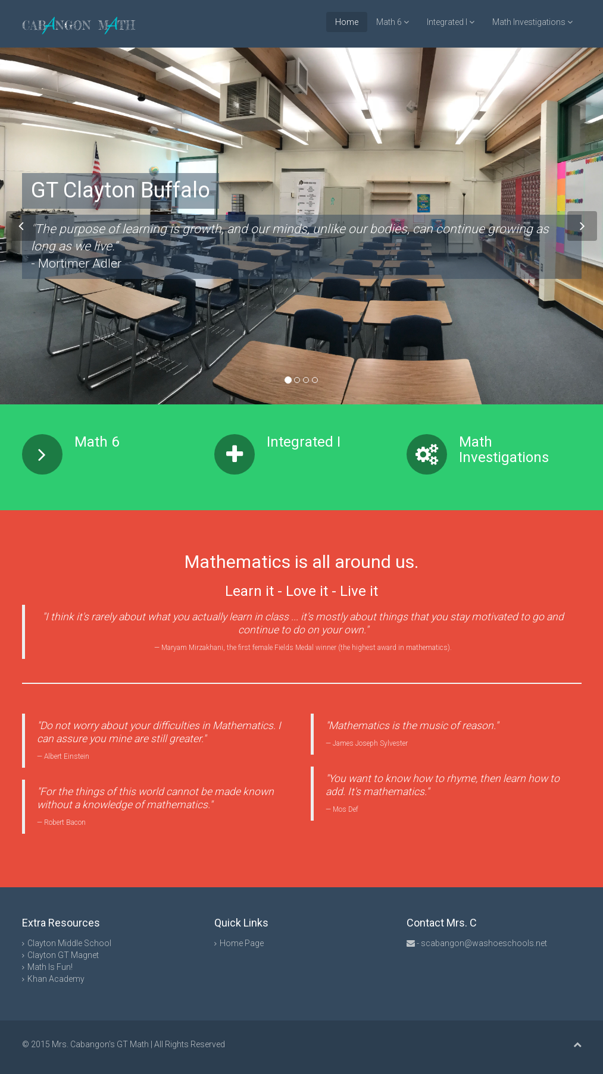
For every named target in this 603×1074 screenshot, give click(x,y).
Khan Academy (56, 979)
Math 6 (392, 22)
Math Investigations (532, 22)
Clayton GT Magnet (63, 955)
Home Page (242, 943)
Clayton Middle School (69, 943)
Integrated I (450, 22)
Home (346, 22)
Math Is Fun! (50, 967)
